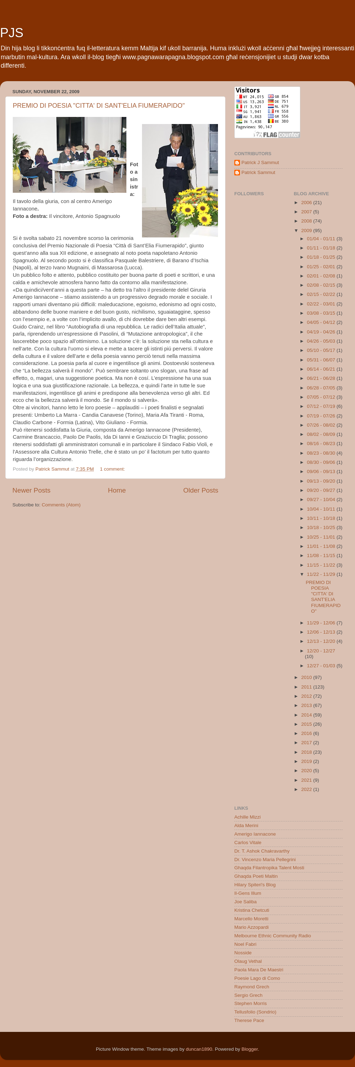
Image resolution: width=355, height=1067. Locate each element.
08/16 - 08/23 (322, 443)
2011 (307, 687)
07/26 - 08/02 (322, 425)
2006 (307, 202)
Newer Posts (31, 490)
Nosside (243, 952)
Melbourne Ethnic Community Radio (272, 935)
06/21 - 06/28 (322, 378)
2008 (307, 221)
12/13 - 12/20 (322, 641)
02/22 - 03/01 (322, 304)
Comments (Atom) (61, 504)
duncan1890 (199, 1049)
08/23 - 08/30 (322, 453)
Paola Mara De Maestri (258, 969)
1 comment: (113, 469)
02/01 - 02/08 (322, 276)
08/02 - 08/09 (322, 434)
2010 (307, 677)
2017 (307, 742)
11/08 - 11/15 (322, 555)
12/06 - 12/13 (322, 632)
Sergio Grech (248, 995)
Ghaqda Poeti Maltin (256, 876)
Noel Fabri (245, 944)
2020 (307, 770)
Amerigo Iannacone (255, 834)
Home (117, 490)
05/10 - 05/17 (322, 350)
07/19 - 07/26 (322, 416)
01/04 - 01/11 (322, 238)
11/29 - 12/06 (322, 622)
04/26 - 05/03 (322, 341)
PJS (11, 33)
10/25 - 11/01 (322, 537)
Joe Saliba (245, 901)
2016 (307, 733)
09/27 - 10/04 (322, 499)
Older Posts (200, 490)
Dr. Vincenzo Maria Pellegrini (265, 859)
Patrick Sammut (258, 172)
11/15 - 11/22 (322, 565)
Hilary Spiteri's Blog (255, 884)
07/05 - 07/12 (322, 397)
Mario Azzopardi (251, 927)
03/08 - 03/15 (322, 313)
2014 (307, 715)
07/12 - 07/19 (322, 406)
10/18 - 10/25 (322, 527)
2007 (307, 211)
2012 (307, 696)
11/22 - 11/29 (322, 574)
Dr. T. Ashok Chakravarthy (262, 851)
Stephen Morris (250, 1003)
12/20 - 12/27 (321, 650)
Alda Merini (246, 825)
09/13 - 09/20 (322, 481)
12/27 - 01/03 (322, 665)
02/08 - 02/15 (322, 285)
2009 (307, 230)
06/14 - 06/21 (322, 369)
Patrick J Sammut (260, 162)
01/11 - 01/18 (322, 248)
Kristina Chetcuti (251, 910)
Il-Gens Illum (247, 893)
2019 (307, 761)
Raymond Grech (251, 986)
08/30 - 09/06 (322, 462)
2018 (307, 752)
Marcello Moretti (251, 918)
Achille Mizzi (247, 817)
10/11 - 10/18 (322, 518)
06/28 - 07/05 (322, 388)
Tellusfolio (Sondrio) (255, 1012)
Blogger (249, 1049)
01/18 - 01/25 (322, 257)
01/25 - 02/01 (322, 266)
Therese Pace (249, 1020)
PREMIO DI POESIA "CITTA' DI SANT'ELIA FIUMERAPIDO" (99, 105)
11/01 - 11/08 (322, 546)
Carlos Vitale (247, 842)
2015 (307, 724)
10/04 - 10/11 (322, 509)
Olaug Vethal (248, 961)
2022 (307, 789)
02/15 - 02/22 (322, 294)
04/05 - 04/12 (322, 322)
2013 (307, 705)
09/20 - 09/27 (322, 490)
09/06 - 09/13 (322, 471)
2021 (307, 780)
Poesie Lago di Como (257, 978)
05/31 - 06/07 (322, 360)
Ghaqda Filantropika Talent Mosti (269, 867)
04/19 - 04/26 (322, 332)
